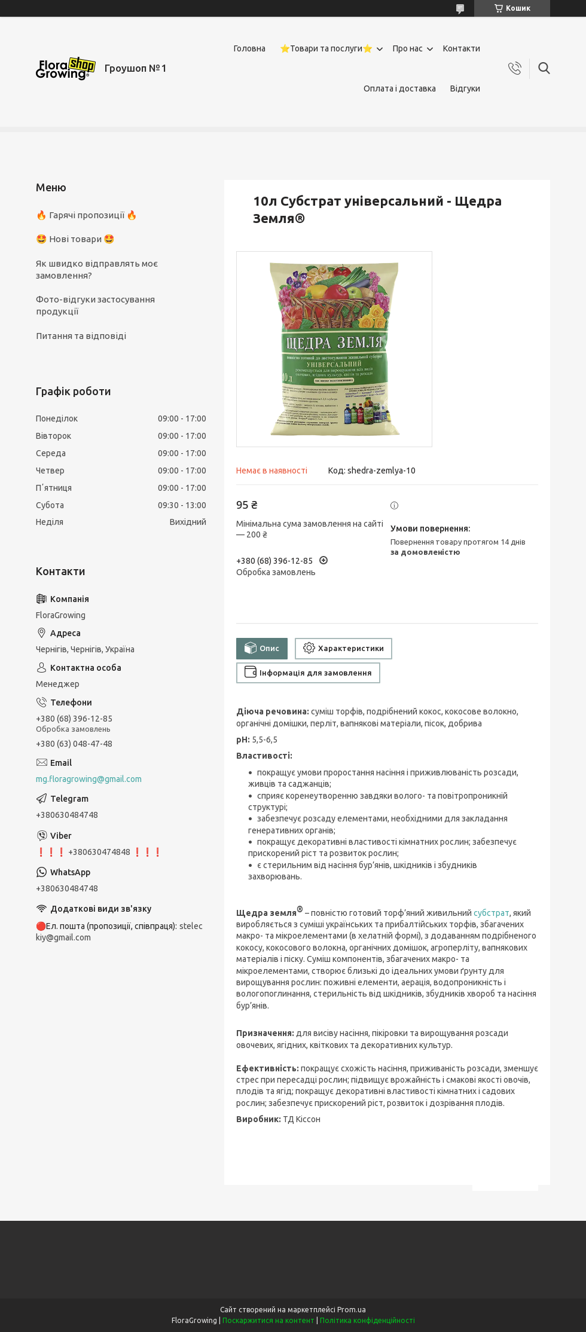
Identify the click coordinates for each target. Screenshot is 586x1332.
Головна (249, 48)
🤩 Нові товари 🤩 (75, 239)
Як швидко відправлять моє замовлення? (97, 269)
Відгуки (465, 88)
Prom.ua (351, 1309)
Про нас (408, 48)
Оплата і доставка (400, 88)
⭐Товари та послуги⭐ (326, 48)
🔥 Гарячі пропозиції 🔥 (87, 215)
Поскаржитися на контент (268, 1320)
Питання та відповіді (81, 336)
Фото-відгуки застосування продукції (95, 305)
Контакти (461, 48)
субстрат (491, 913)
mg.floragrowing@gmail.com (89, 779)
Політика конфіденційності (367, 1320)
